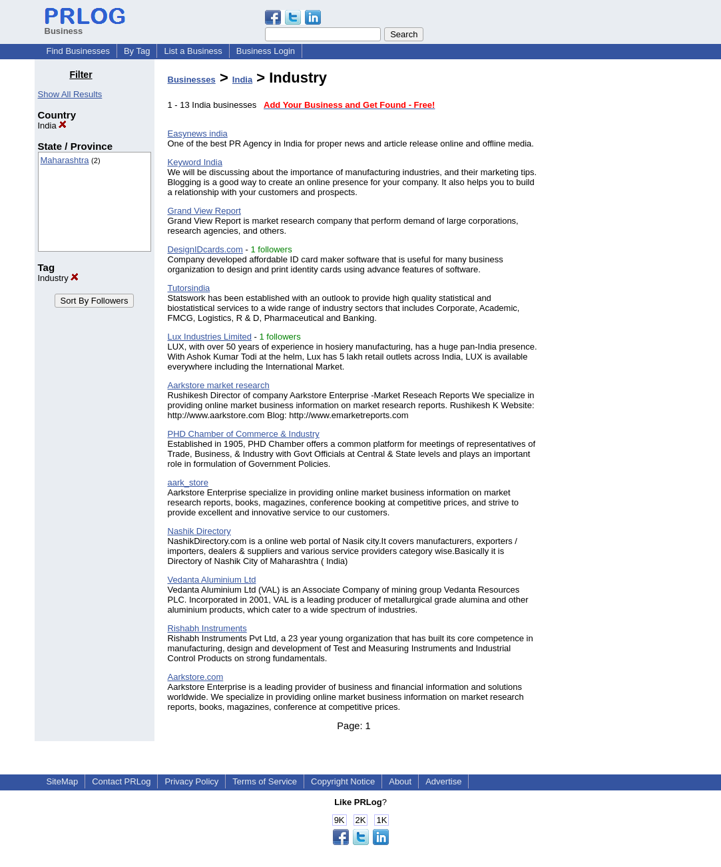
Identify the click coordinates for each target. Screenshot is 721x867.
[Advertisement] (618, 269)
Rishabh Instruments (207, 628)
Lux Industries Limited (210, 337)
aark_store (188, 482)
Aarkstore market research (219, 385)
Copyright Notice (343, 781)
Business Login (265, 51)
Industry (58, 278)
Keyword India (195, 162)
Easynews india (198, 134)
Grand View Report (204, 211)
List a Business (193, 51)
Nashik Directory (199, 531)
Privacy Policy (191, 781)
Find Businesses (78, 51)
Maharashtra (65, 160)
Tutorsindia (189, 288)
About (400, 781)
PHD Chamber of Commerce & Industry (244, 434)
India (52, 126)
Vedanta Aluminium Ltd (212, 580)
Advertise (443, 781)
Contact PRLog (121, 781)
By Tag (137, 51)
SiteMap (63, 781)
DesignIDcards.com (205, 249)
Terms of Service (264, 781)
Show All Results (70, 94)
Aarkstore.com (196, 677)
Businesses (192, 80)
